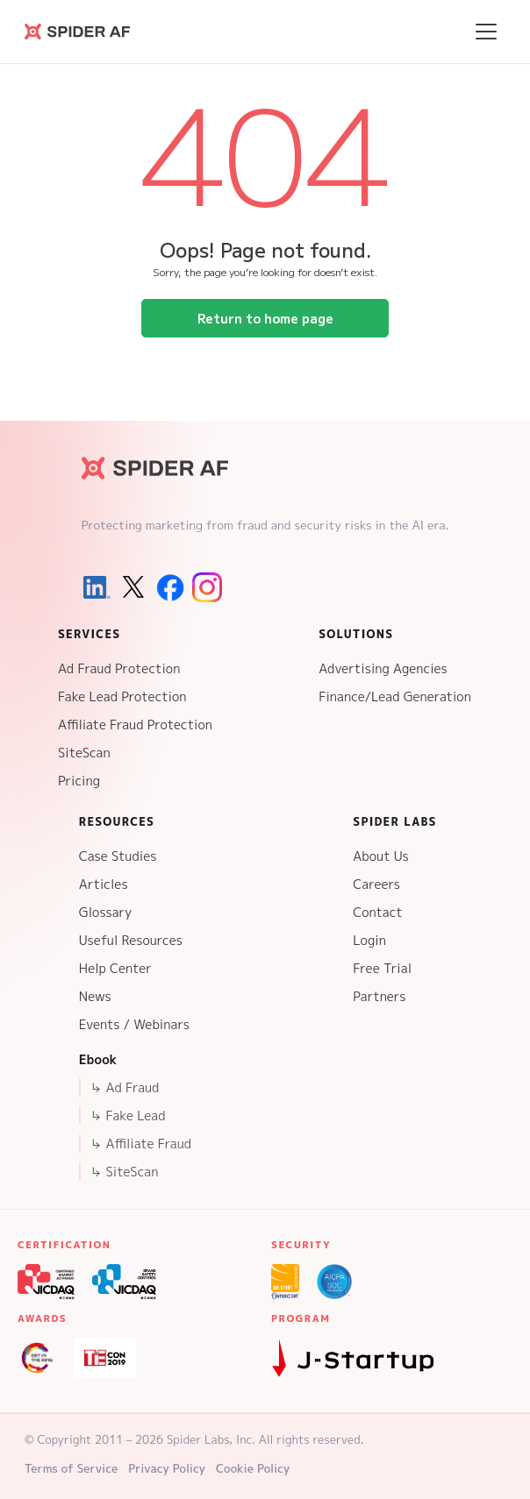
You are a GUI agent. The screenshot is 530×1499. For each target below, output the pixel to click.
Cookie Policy (253, 1468)
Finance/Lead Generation (395, 696)
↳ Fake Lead (128, 1115)
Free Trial (382, 968)
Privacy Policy (166, 1468)
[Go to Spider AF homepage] (77, 31)
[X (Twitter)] (133, 587)
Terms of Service (71, 1468)
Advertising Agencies (383, 668)
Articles (103, 884)
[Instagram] (207, 587)
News (95, 996)
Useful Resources (131, 940)
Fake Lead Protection (122, 696)
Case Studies (118, 856)
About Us (381, 856)
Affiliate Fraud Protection (135, 724)
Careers (376, 884)
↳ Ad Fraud (125, 1087)
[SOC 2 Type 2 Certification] (334, 1281)
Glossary (105, 912)
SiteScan (84, 752)
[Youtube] (244, 587)
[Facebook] (170, 587)
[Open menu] (486, 31)
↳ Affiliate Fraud (140, 1143)
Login (369, 940)
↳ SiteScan (124, 1171)
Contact (377, 912)
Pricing (79, 780)
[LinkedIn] (96, 587)
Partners (379, 996)
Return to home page (265, 318)
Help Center (115, 968)
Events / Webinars (134, 1024)
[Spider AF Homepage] (155, 468)
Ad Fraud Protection (119, 668)
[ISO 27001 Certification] (285, 1281)
